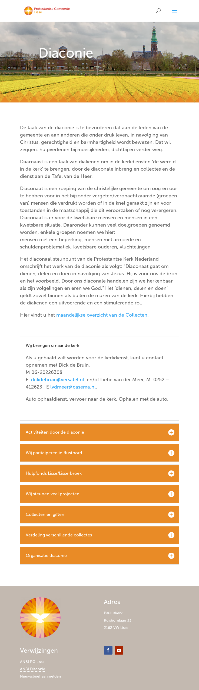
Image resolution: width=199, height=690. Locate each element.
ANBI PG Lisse (32, 661)
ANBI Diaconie (32, 669)
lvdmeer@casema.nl (73, 387)
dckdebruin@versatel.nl (57, 380)
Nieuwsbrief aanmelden (40, 676)
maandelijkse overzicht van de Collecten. (102, 315)
